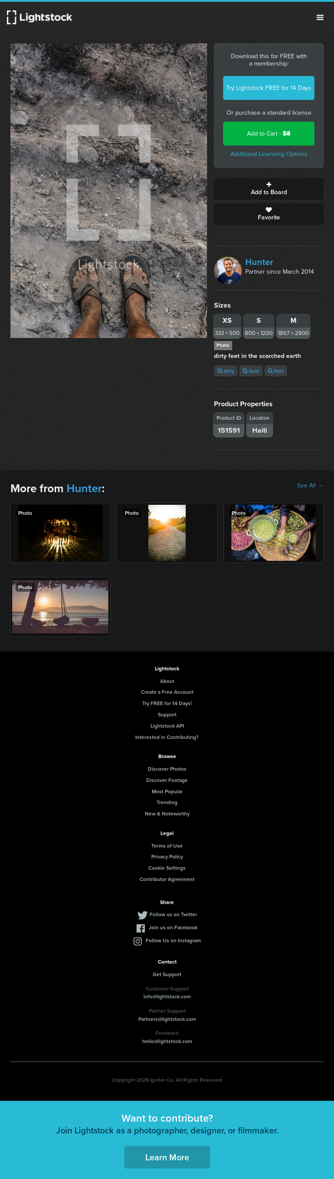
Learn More (167, 1157)
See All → (310, 485)
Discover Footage (167, 780)
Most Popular (167, 791)
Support (167, 714)
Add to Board (268, 189)
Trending (167, 802)
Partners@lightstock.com (167, 1019)
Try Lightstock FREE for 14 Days (268, 88)
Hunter (259, 261)
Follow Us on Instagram (173, 940)
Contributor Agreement (167, 879)
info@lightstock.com (167, 996)
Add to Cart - (269, 133)
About (167, 681)
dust (251, 370)
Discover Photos (167, 768)
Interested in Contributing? (167, 737)
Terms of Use (167, 845)
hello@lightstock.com (167, 1041)
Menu (320, 17)
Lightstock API (167, 725)
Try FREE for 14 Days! (167, 703)
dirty (225, 370)
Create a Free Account (167, 691)
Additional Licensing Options (268, 154)
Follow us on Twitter (173, 914)
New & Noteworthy (167, 813)
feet (276, 370)
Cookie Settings (167, 867)
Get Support (167, 974)
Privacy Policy (167, 856)
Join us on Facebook (173, 927)
